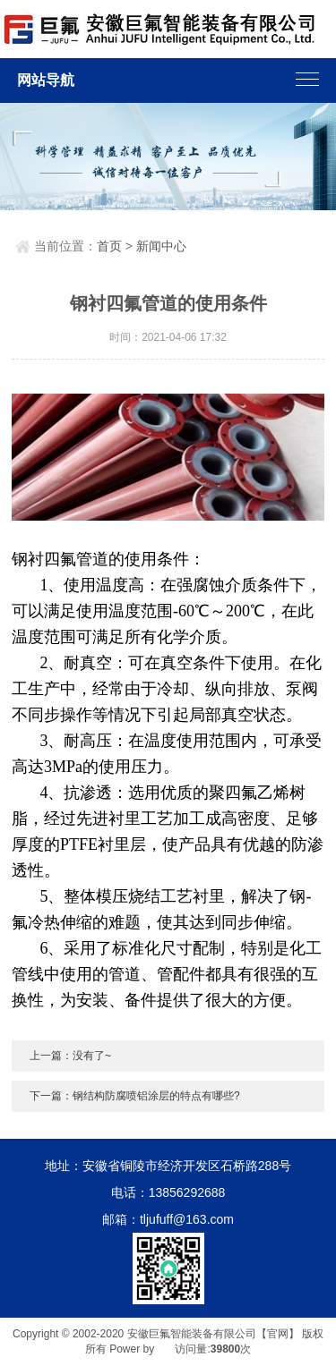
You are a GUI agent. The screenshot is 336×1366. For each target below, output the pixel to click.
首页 (109, 246)
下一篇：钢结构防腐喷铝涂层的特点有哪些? (135, 1096)
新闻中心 (161, 246)
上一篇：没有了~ (70, 1055)
